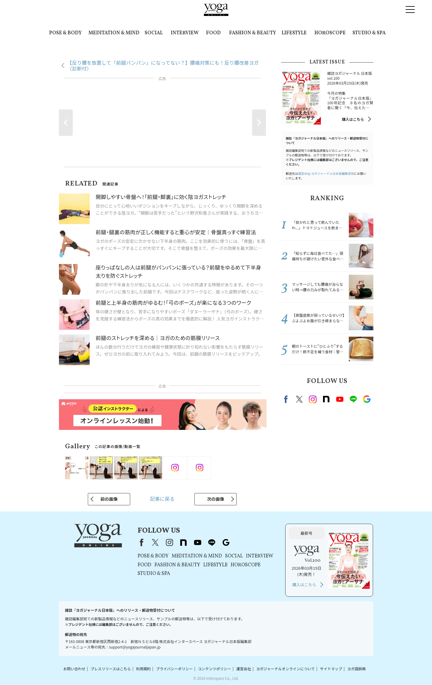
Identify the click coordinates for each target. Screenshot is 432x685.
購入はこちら (353, 119)
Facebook (287, 399)
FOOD (213, 33)
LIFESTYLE (294, 33)
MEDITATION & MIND (113, 33)
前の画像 (109, 499)
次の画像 (215, 499)
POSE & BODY (65, 33)
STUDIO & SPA (369, 33)
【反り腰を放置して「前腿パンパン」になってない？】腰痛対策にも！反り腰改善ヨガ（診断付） (163, 65)
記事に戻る (162, 498)
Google (367, 399)
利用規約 (143, 668)
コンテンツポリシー (214, 668)
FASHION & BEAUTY (252, 33)
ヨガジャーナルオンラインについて (285, 668)
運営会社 (243, 668)
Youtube (340, 399)
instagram (313, 399)
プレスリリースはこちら (111, 668)
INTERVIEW (185, 33)
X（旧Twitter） (155, 542)
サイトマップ (331, 668)
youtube (198, 542)
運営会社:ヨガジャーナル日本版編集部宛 (326, 173)
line (353, 399)
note (326, 399)
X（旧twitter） (299, 399)
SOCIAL (154, 33)
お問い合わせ (74, 668)
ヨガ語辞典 (356, 668)
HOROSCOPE (330, 33)
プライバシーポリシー (174, 668)
